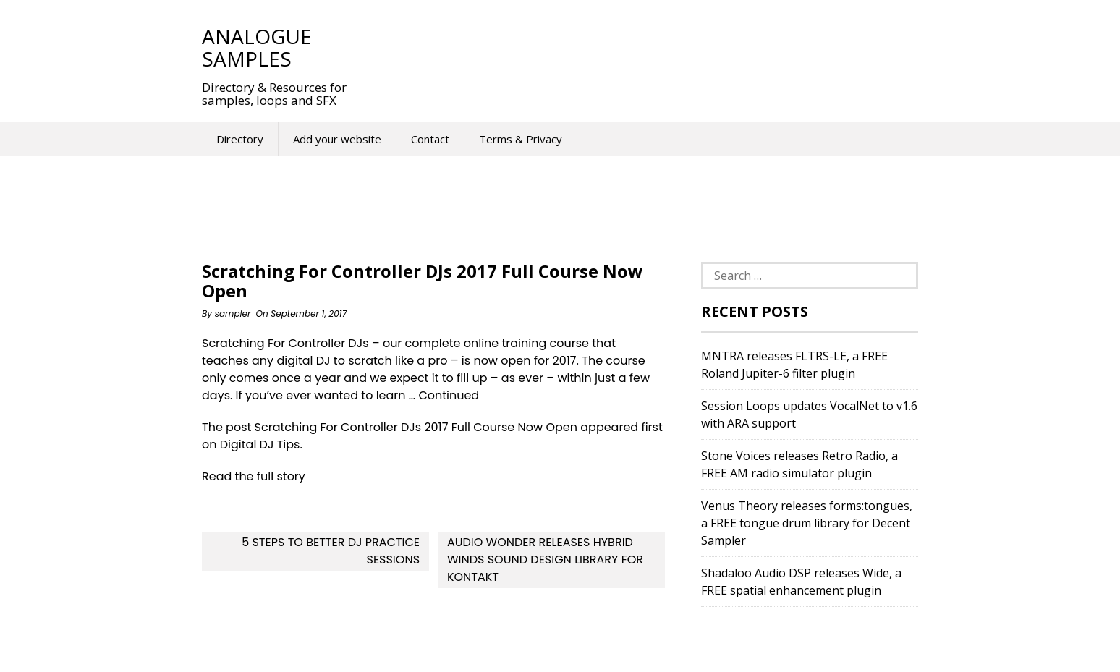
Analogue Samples (257, 47)
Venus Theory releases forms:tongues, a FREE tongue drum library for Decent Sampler (806, 523)
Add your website (337, 139)
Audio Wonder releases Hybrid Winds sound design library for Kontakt (545, 559)
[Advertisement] (631, 47)
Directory (239, 139)
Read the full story (253, 476)
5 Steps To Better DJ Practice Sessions (331, 551)
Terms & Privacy (520, 139)
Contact (430, 139)
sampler (233, 313)
